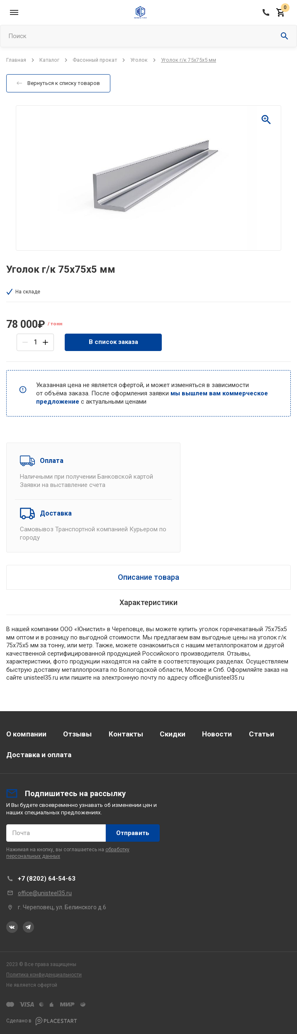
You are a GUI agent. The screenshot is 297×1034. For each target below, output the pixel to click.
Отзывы (77, 734)
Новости (217, 734)
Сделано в (41, 1021)
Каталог (49, 60)
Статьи (261, 734)
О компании (26, 734)
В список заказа (113, 342)
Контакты (126, 734)
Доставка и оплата (38, 755)
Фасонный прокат (95, 60)
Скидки (172, 734)
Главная (16, 60)
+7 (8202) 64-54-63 (46, 878)
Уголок (139, 60)
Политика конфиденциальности (44, 975)
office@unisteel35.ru (45, 893)
